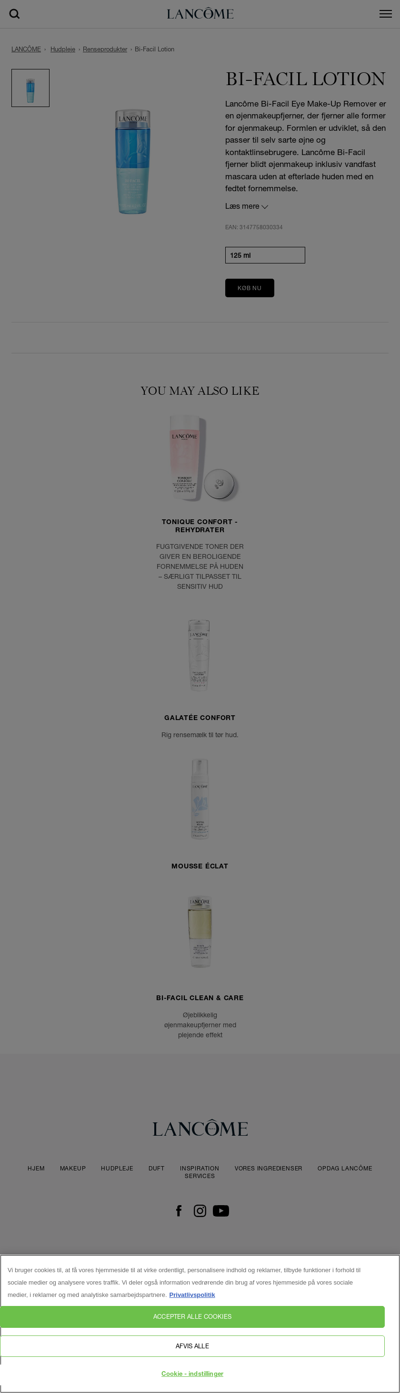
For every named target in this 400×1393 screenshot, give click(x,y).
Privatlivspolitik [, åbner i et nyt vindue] (192, 1300)
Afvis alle (192, 1350)
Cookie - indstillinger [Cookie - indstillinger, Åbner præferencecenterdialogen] (192, 1380)
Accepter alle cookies (192, 1321)
